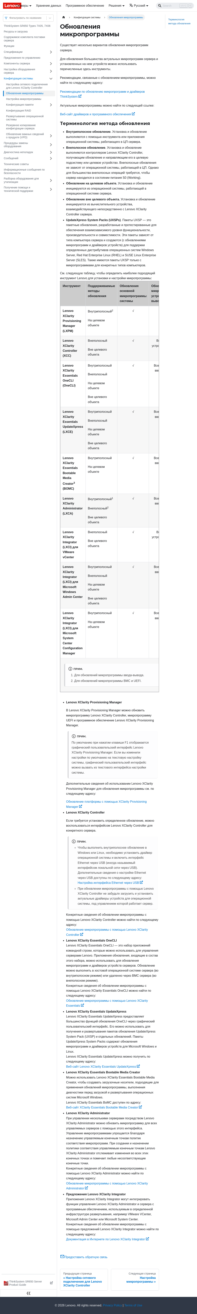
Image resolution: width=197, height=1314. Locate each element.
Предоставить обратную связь (84, 1257)
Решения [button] (115, 5)
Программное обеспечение (85, 5)
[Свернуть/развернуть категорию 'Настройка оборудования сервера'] (51, 71)
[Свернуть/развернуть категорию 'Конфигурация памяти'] (51, 105)
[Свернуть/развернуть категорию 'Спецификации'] (51, 52)
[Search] (175, 6)
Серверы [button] (22, 5)
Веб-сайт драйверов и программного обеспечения (97, 114)
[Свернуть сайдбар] (28, 1293)
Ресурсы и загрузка (16, 31)
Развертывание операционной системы (25, 118)
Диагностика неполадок (18, 152)
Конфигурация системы (18, 78)
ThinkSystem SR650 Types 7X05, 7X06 (27, 25)
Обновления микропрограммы (25, 93)
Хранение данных (48, 5)
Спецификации (13, 51)
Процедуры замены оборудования (16, 145)
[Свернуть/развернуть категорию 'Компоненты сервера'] (51, 64)
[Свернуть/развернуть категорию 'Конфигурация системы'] (51, 79)
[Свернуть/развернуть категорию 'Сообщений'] (51, 158)
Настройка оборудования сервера (19, 71)
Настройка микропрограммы (23, 98)
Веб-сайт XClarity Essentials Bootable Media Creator (104, 1107)
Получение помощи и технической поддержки (18, 189)
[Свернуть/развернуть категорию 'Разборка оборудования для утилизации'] (51, 180)
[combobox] (9, 18)
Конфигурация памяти (20, 104)
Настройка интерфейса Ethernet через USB (110, 882)
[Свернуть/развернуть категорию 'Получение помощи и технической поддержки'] (51, 189)
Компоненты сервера (17, 63)
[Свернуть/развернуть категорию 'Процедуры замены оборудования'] (51, 144)
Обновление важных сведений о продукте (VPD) (25, 136)
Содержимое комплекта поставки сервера (24, 39)
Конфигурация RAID (18, 110)
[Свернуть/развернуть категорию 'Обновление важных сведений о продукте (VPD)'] (51, 135)
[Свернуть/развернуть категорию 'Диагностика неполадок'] (51, 152)
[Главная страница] (63, 17)
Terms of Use (133, 1305)
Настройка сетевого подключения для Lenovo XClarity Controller (27, 86)
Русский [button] (137, 5)
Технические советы (16, 164)
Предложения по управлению (22, 57)
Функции (9, 45)
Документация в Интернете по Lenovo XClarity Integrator (107, 1239)
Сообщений (11, 158)
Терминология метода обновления (179, 21)
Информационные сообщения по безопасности (24, 171)
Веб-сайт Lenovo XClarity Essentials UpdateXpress (103, 1066)
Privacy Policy (112, 1305)
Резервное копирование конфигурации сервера (21, 127)
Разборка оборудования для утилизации (21, 180)
